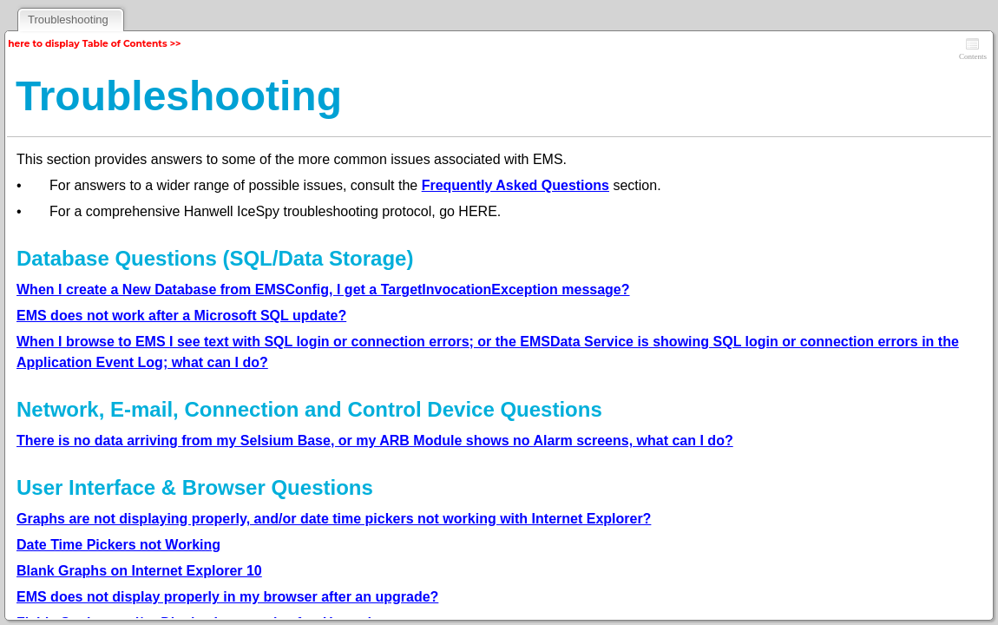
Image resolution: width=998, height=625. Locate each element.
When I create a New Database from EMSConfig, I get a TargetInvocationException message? (323, 289)
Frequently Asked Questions (515, 185)
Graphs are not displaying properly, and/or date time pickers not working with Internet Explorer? (333, 518)
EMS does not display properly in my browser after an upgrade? (227, 596)
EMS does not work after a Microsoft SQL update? (181, 315)
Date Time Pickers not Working (118, 544)
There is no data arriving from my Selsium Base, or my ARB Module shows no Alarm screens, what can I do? (374, 440)
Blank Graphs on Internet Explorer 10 (139, 570)
